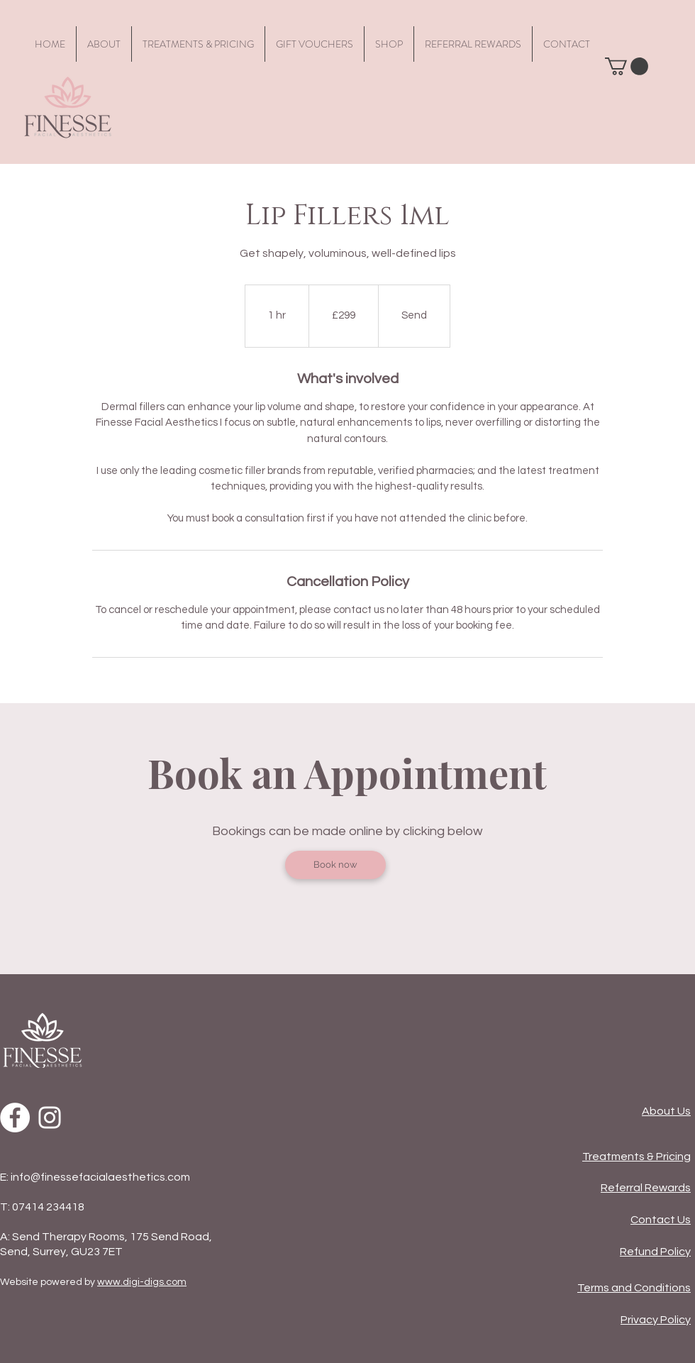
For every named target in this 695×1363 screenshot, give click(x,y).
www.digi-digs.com (142, 1282)
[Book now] (335, 865)
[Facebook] (15, 1117)
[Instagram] (50, 1117)
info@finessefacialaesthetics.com (100, 1177)
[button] (626, 66)
